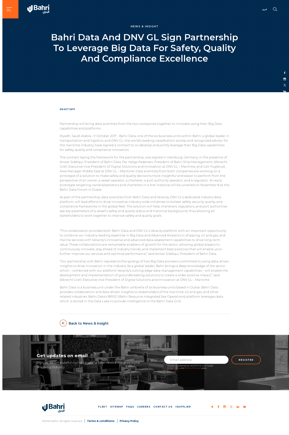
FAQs (130, 406)
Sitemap (116, 406)
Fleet (102, 406)
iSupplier (183, 406)
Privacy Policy (173, 368)
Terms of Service (193, 368)
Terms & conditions (100, 421)
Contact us (162, 406)
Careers (143, 406)
